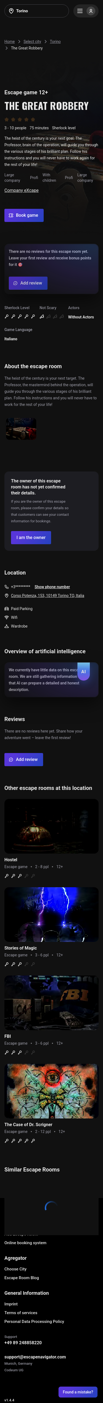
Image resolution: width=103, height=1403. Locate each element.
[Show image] (21, 429)
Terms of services (20, 1312)
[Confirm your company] (31, 537)
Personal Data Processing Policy (34, 1321)
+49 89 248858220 (23, 1342)
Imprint (11, 1304)
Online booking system (25, 1242)
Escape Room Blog (21, 1277)
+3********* (20, 587)
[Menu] (86, 10)
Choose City (15, 1269)
